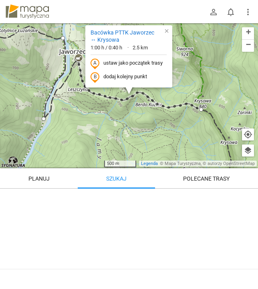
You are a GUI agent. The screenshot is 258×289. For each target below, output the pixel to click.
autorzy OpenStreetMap (231, 163)
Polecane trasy (206, 178)
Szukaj (116, 178)
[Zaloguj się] (213, 12)
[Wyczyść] (248, 197)
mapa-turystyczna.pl (27, 11)
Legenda (149, 163)
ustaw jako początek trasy (127, 63)
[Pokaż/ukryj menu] (248, 12)
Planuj (39, 178)
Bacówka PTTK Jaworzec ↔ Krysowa (122, 36)
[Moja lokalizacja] (248, 134)
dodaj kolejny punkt (119, 77)
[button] (78, 58)
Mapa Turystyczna (183, 163)
